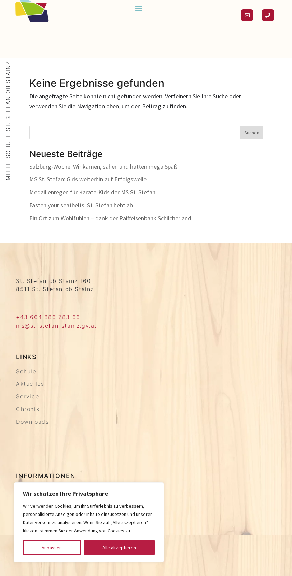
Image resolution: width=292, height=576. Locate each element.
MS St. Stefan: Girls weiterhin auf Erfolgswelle (88, 179)
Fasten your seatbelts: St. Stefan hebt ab (81, 205)
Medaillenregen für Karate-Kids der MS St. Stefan (92, 192)
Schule (26, 371)
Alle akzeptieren (119, 548)
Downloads (32, 421)
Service (27, 396)
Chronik (27, 409)
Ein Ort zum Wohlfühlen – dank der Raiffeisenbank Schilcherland (110, 218)
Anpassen (52, 548)
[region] (89, 522)
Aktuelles (30, 383)
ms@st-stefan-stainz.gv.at (56, 325)
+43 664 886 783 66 (48, 317)
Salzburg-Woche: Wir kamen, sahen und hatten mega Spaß (103, 166)
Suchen (251, 132)
